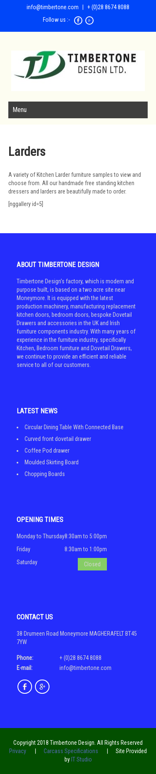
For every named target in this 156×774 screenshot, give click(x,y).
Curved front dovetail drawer (58, 438)
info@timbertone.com (53, 7)
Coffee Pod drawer (47, 450)
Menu (19, 110)
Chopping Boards (45, 474)
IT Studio (81, 759)
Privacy (17, 751)
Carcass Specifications (71, 751)
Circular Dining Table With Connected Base (74, 427)
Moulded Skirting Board (52, 462)
